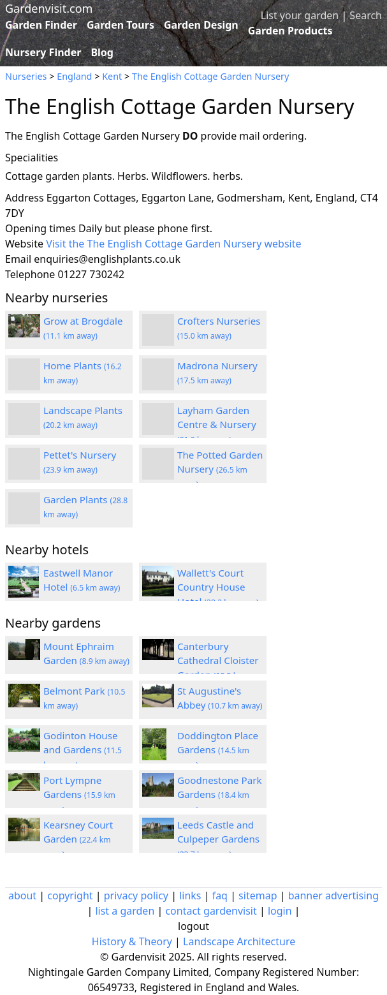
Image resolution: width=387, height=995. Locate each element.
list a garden (124, 911)
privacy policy (136, 895)
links (190, 895)
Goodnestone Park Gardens (219, 795)
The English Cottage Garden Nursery (210, 76)
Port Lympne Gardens (79, 795)
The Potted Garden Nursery (220, 469)
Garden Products (290, 31)
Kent (112, 76)
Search (365, 15)
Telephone (30, 274)
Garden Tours (120, 25)
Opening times (40, 228)
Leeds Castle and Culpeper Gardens (218, 839)
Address (24, 198)
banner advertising (333, 895)
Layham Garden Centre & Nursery (216, 425)
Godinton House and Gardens (82, 750)
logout (193, 926)
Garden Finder (41, 25)
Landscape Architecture (239, 941)
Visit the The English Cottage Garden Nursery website (173, 244)
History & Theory (132, 941)
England (74, 76)
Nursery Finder (43, 52)
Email (18, 259)
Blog (102, 52)
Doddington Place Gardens (217, 750)
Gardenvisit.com (48, 8)
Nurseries (26, 76)
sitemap (257, 895)
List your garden (300, 15)
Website (24, 244)
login (280, 911)
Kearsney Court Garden (78, 839)
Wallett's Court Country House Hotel (217, 587)
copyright (69, 895)
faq (220, 895)
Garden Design (201, 25)
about (22, 895)
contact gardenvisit (210, 911)
